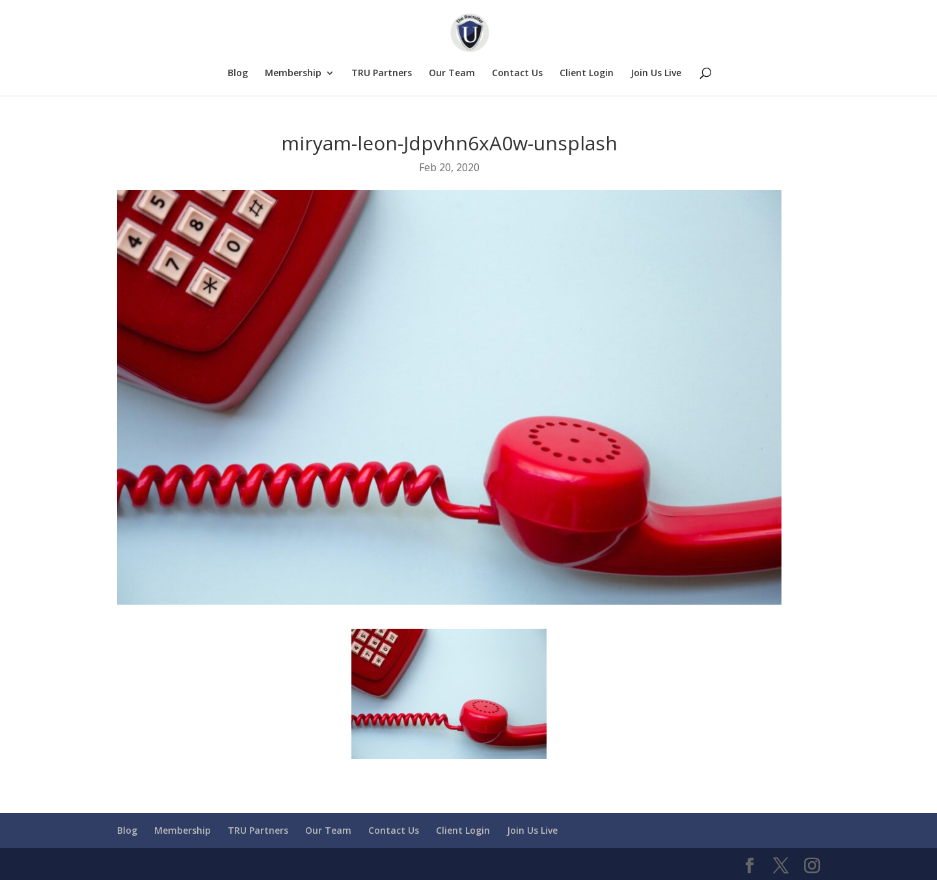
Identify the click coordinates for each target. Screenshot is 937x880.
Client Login (587, 73)
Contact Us (517, 73)
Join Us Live (656, 73)
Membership (293, 73)
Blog (238, 73)
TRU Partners (381, 73)
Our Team (452, 73)
